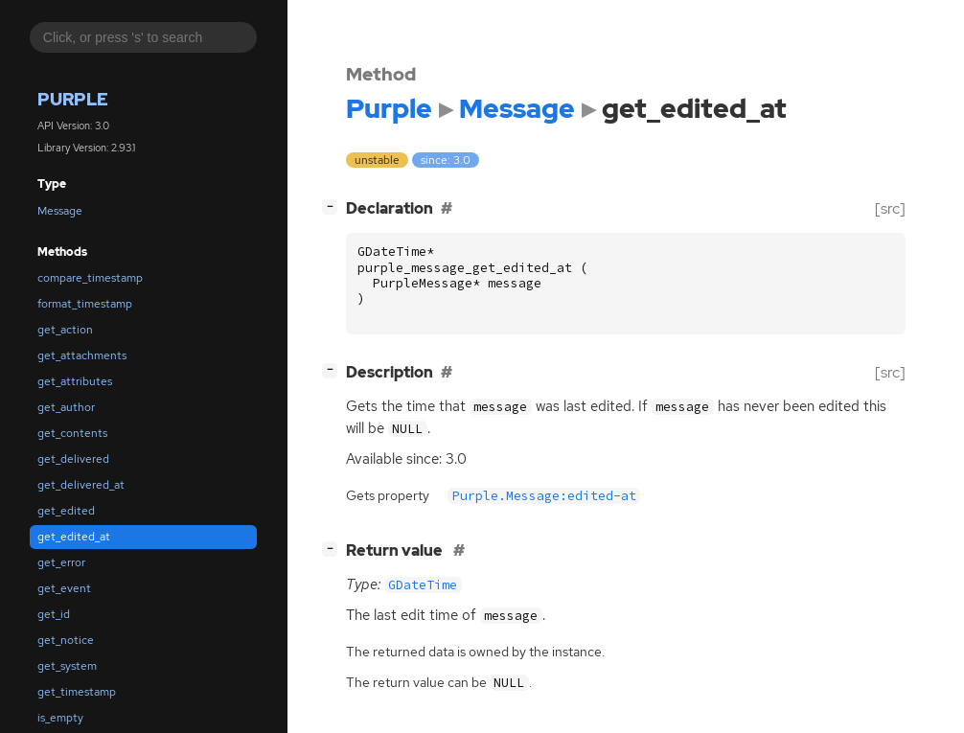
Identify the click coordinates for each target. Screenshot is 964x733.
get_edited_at (73, 536)
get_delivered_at (81, 484)
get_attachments (81, 355)
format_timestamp (84, 303)
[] (333, 206)
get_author (66, 407)
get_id (53, 614)
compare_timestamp (90, 278)
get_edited (66, 510)
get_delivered (73, 459)
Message (59, 210)
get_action (65, 329)
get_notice (65, 640)
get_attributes (74, 381)
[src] (890, 208)
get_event (64, 588)
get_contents (72, 433)
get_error (61, 562)
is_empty (60, 717)
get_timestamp (76, 691)
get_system (67, 666)
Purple (72, 99)
